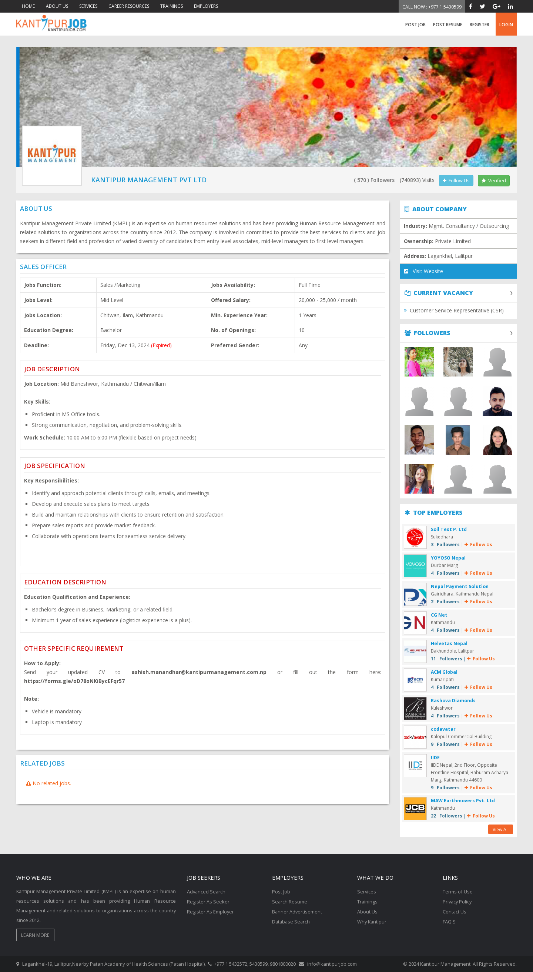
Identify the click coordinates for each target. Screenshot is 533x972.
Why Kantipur (372, 920)
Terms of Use (458, 891)
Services (366, 891)
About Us (367, 911)
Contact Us (455, 911)
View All (501, 829)
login (506, 24)
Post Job (415, 24)
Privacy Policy (458, 901)
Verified (494, 180)
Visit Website (423, 271)
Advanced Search (207, 891)
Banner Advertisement (297, 911)
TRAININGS (171, 6)
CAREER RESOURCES (128, 6)
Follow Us (456, 180)
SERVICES (88, 6)
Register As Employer (210, 911)
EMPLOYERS (206, 6)
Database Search (291, 920)
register (479, 24)
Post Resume (447, 24)
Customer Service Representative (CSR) (457, 310)
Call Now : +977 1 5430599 (432, 7)
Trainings (367, 901)
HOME (28, 6)
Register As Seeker (208, 901)
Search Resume (290, 901)
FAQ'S (449, 920)
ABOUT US (57, 6)
